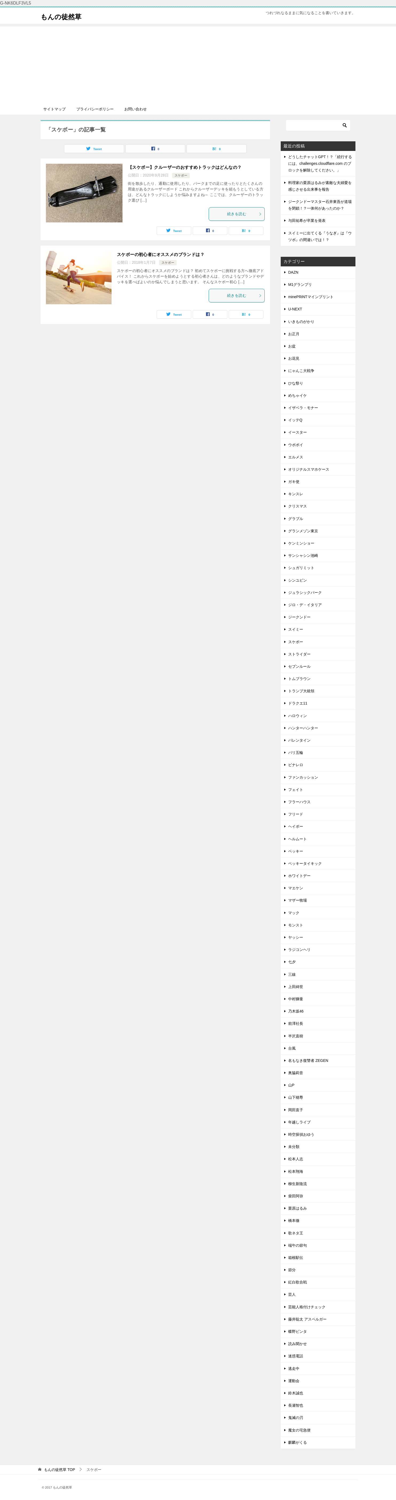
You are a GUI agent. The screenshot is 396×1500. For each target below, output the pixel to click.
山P (291, 1085)
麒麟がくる (297, 1442)
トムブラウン (299, 679)
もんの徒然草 (65, 16)
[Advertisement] (198, 63)
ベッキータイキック (305, 863)
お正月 (293, 334)
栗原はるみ (297, 1208)
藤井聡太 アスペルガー (307, 1319)
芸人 (292, 1294)
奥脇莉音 (295, 1073)
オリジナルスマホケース (308, 469)
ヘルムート (297, 839)
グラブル (295, 519)
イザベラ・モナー (303, 408)
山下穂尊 (295, 1097)
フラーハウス (299, 802)
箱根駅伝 (295, 1257)
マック (293, 913)
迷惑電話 (295, 1356)
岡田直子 (295, 1110)
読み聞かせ (297, 1344)
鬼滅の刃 (295, 1417)
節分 (292, 1270)
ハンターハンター (303, 728)
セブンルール (299, 666)
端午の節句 (297, 1245)
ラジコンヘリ (299, 949)
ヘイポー (295, 826)
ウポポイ (295, 445)
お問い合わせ (135, 109)
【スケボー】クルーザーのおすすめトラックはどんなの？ (184, 167)
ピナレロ (295, 765)
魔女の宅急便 (299, 1430)
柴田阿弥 (295, 1196)
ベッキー (295, 851)
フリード (295, 814)
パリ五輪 (295, 752)
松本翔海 (295, 1171)
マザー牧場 (297, 900)
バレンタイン (299, 740)
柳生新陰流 (297, 1184)
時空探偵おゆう (301, 1134)
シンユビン (297, 580)
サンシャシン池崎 (303, 555)
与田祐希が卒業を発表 (307, 220)
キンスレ (295, 494)
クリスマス (297, 506)
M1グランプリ (300, 284)
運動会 (293, 1381)
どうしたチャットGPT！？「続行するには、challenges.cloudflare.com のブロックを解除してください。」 (320, 163)
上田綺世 (295, 987)
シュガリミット (301, 568)
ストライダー (299, 654)
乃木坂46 (296, 1011)
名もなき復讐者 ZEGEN (308, 1060)
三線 (292, 974)
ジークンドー (299, 617)
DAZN (293, 272)
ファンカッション (303, 777)
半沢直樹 (295, 1036)
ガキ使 (293, 481)
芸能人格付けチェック (307, 1307)
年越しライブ (299, 1122)
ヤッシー (295, 937)
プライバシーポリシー (95, 109)
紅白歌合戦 (297, 1282)
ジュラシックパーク (305, 592)
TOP (59, 1469)
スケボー (181, 175)
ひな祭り (295, 383)
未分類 (293, 1147)
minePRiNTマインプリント (311, 297)
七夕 (292, 962)
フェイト (295, 789)
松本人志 (295, 1159)
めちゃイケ (297, 395)
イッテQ (295, 420)
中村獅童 (295, 999)
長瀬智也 (295, 1405)
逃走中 (293, 1368)
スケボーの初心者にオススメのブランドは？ (160, 254)
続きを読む (244, 214)
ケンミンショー (301, 543)
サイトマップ (54, 109)
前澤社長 (295, 1023)
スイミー (295, 629)
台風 (292, 1048)
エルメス (295, 457)
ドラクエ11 (297, 703)
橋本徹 (293, 1220)
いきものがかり (301, 321)
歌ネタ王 (295, 1233)
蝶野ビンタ (297, 1331)
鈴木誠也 (295, 1393)
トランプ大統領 (301, 691)
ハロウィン (297, 716)
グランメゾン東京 (303, 531)
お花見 (293, 358)
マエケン (295, 888)
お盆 (292, 346)
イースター (297, 432)
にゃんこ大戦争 (301, 371)
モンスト (295, 925)
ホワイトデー (299, 876)
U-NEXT (295, 309)
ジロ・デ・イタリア (305, 605)
